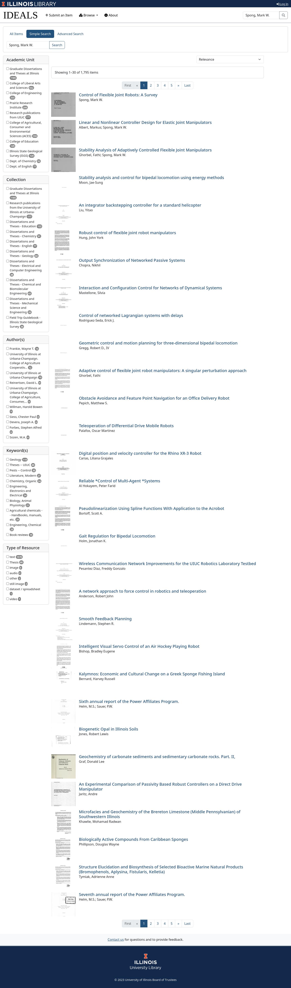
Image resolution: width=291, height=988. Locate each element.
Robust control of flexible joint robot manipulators (127, 232)
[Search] (261, 15)
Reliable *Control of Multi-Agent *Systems (119, 481)
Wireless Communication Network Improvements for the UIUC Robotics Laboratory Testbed (167, 563)
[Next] (178, 85)
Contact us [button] (116, 939)
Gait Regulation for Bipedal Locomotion (117, 536)
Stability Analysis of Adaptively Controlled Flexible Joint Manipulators (145, 150)
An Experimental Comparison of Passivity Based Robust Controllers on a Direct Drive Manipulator (160, 786)
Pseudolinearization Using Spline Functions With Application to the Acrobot (151, 508)
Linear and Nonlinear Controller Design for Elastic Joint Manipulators (145, 122)
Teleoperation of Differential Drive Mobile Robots (126, 425)
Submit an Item (59, 15)
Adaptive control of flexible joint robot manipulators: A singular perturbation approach (162, 370)
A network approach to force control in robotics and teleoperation (142, 591)
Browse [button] (87, 15)
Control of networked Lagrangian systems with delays (131, 315)
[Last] (187, 85)
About (111, 15)
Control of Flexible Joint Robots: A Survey (118, 95)
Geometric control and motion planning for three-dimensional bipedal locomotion (158, 343)
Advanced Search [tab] (70, 34)
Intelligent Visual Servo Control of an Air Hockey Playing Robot (139, 646)
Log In (282, 4)
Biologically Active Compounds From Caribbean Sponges (133, 839)
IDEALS (20, 15)
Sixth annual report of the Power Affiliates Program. (129, 701)
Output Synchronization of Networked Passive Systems (132, 260)
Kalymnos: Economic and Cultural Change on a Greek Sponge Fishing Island (152, 674)
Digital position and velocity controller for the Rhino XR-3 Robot (140, 453)
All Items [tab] (16, 34)
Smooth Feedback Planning (105, 618)
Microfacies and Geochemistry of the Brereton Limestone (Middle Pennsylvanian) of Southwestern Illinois (159, 814)
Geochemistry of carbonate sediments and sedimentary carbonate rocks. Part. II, (157, 756)
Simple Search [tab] (40, 34)
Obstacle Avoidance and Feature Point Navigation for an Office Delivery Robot (154, 398)
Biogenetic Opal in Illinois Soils (108, 729)
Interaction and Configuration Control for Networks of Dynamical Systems (150, 288)
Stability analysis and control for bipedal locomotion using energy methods (151, 177)
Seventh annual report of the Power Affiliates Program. (132, 894)
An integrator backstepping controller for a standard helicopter (140, 205)
